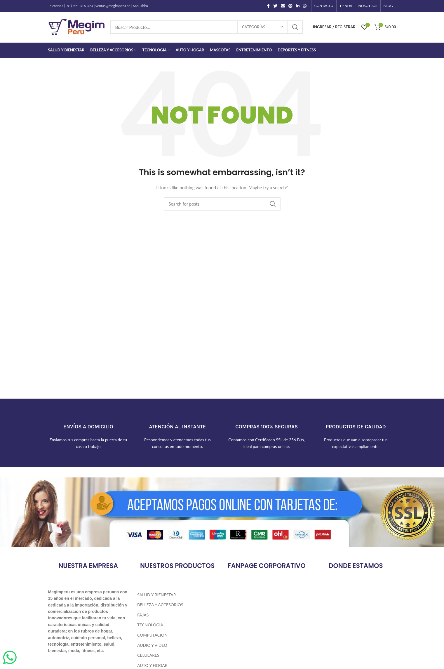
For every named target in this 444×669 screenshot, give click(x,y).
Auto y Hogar (152, 665)
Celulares (148, 655)
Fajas (143, 614)
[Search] (206, 27)
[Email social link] (283, 6)
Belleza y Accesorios (160, 604)
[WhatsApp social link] (304, 6)
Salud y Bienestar (156, 594)
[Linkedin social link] (297, 6)
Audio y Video (152, 645)
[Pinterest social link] (290, 6)
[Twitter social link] (275, 6)
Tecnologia (150, 624)
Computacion (152, 634)
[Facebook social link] (268, 6)
